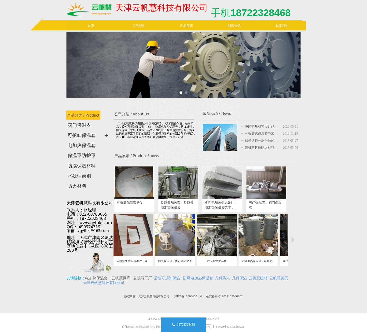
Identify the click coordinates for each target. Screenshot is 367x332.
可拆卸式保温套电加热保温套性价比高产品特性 (262, 133)
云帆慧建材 (258, 277)
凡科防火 (222, 277)
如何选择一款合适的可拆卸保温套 (262, 140)
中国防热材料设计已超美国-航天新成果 (262, 126)
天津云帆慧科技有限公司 (103, 282)
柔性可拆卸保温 (167, 277)
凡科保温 (239, 277)
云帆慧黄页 (278, 277)
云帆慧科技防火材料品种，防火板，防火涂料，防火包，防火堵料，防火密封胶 (262, 147)
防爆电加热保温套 (198, 277)
